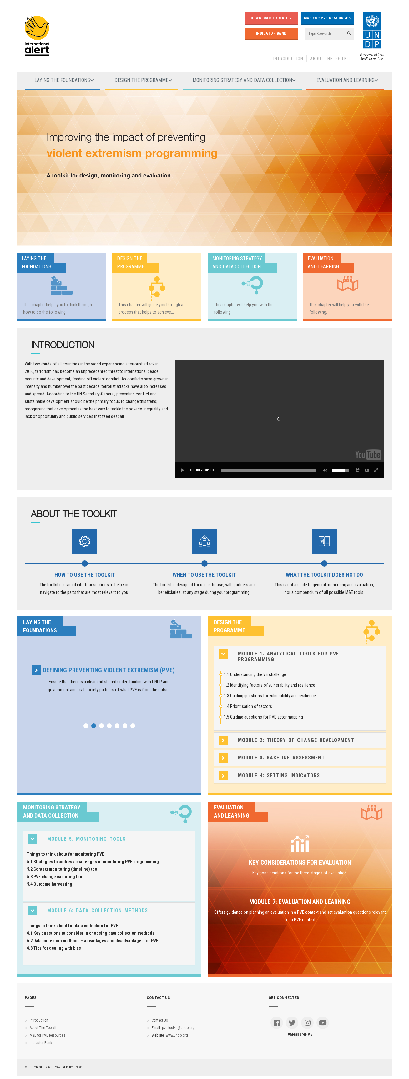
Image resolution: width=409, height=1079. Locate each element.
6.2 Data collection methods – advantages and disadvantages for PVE (92, 940)
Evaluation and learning (345, 80)
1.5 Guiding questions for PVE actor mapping (263, 716)
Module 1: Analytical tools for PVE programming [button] (288, 656)
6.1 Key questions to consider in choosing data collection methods (90, 933)
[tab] (300, 656)
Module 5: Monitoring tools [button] (86, 839)
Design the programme (141, 80)
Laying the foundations (62, 80)
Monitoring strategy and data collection (242, 80)
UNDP (77, 1067)
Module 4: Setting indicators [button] (279, 775)
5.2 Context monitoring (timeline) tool (62, 869)
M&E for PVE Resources (327, 18)
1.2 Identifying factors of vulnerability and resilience (269, 685)
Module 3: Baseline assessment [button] (281, 758)
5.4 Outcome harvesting (49, 884)
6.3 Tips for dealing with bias (54, 948)
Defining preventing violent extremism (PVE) (109, 670)
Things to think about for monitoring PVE (65, 854)
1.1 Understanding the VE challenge (255, 674)
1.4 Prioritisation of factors (248, 706)
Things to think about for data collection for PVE (72, 925)
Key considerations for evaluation (300, 862)
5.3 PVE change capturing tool (55, 876)
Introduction (288, 58)
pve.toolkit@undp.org (178, 1028)
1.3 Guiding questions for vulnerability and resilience (270, 695)
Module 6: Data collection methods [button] (97, 910)
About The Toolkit (330, 58)
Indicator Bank (271, 33)
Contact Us (160, 1020)
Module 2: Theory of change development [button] (296, 740)
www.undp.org (177, 1035)
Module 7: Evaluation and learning (300, 902)
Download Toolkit (271, 18)
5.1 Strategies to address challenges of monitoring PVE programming (93, 861)
